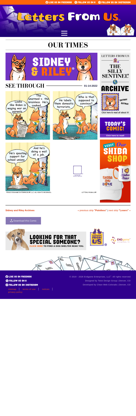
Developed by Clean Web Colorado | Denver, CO (107, 285)
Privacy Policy (15, 292)
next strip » (120, 210)
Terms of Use (29, 289)
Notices (46, 289)
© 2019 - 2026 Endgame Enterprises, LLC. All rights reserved (100, 277)
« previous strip (92, 210)
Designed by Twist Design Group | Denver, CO (108, 281)
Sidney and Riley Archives (20, 210)
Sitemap (12, 289)
